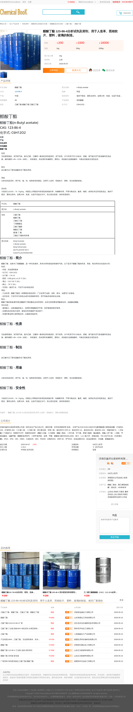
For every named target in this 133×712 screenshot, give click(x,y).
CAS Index (69, 690)
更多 (122, 600)
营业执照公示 (120, 697)
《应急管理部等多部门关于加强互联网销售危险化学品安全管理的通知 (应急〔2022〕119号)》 (52, 706)
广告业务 (33, 690)
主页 (14, 690)
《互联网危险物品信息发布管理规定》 (106, 706)
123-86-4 (18, 92)
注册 (29, 2)
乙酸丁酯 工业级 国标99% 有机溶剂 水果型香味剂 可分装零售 (24, 629)
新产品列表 (108, 690)
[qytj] (112, 463)
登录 (24, 2)
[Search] (57, 12)
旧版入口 (49, 690)
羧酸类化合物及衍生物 (39, 24)
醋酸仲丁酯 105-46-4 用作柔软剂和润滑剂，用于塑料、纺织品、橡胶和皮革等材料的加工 (77, 592)
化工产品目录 (14, 24)
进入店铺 (114, 504)
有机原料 (25, 24)
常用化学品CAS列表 (82, 690)
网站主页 (3, 24)
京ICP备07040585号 (59, 693)
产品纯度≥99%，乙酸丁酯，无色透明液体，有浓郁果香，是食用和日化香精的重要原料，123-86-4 (39, 639)
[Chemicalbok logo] (14, 11)
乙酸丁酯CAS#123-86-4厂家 (12, 623)
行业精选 (71, 2)
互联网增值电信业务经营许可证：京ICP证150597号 (27, 697)
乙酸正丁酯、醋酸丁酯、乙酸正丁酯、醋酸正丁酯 (20, 612)
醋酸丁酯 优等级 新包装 (10, 656)
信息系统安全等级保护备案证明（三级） (98, 697)
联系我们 (41, 690)
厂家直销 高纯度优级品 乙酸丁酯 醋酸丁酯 (17, 661)
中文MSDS (59, 690)
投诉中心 (116, 690)
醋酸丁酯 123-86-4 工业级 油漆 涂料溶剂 (16, 650)
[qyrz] (108, 463)
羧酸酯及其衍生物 (56, 24)
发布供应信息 (105, 2)
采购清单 (125, 13)
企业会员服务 (23, 690)
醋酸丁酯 (4, 618)
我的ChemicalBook (85, 2)
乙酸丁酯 (68, 24)
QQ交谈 (96, 70)
